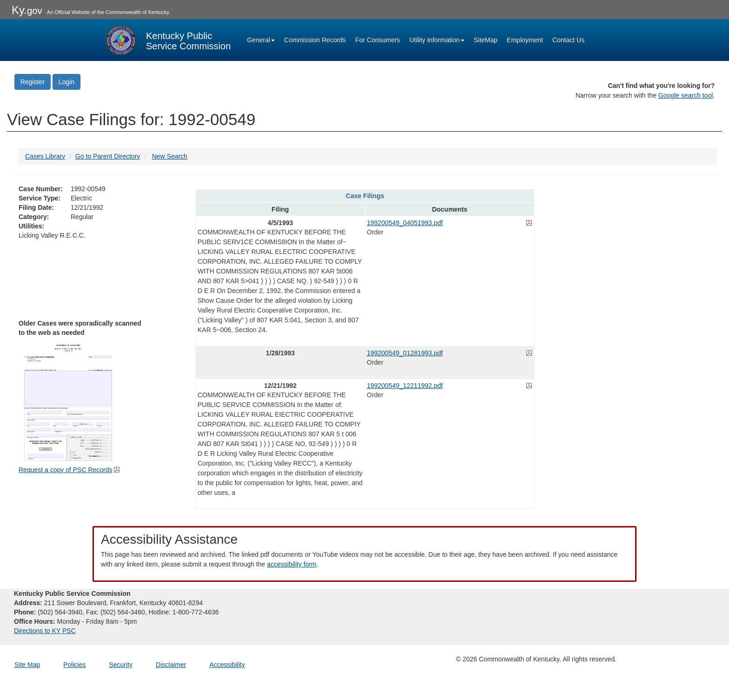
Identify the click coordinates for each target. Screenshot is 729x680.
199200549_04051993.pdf (405, 223)
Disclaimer (171, 664)
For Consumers (377, 40)
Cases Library (45, 156)
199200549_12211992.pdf (405, 385)
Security (121, 664)
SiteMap (485, 40)
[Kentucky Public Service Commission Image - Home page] (167, 40)
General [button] (261, 40)
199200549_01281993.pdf (405, 353)
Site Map (27, 664)
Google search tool (685, 95)
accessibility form (292, 564)
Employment (525, 40)
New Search (169, 156)
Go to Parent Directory (107, 156)
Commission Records (315, 40)
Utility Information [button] (437, 40)
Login (66, 82)
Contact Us (568, 40)
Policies (74, 664)
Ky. (27, 10)
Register (32, 82)
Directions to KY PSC (45, 630)
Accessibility (227, 664)
